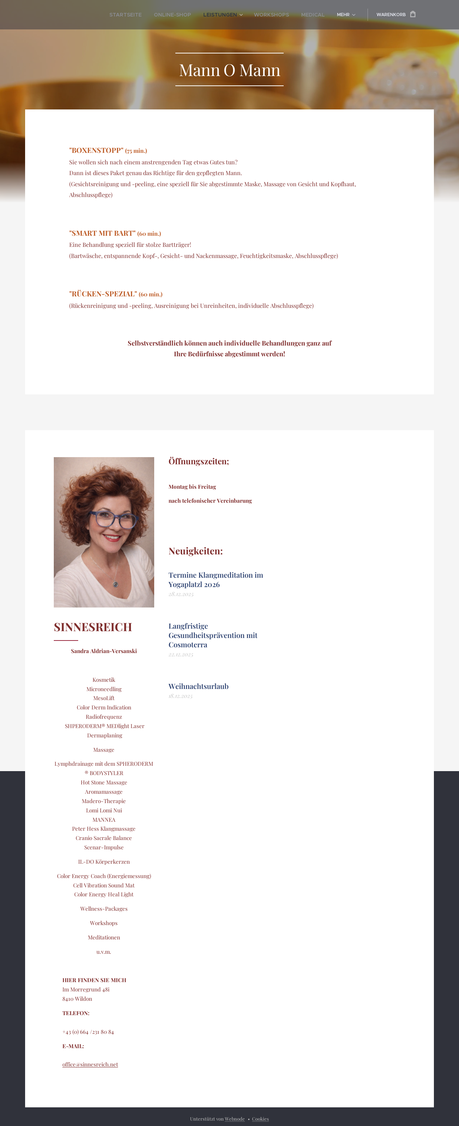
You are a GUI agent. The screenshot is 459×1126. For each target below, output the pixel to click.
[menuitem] (82, 15)
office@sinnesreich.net (90, 1064)
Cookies (260, 1119)
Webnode (235, 1119)
